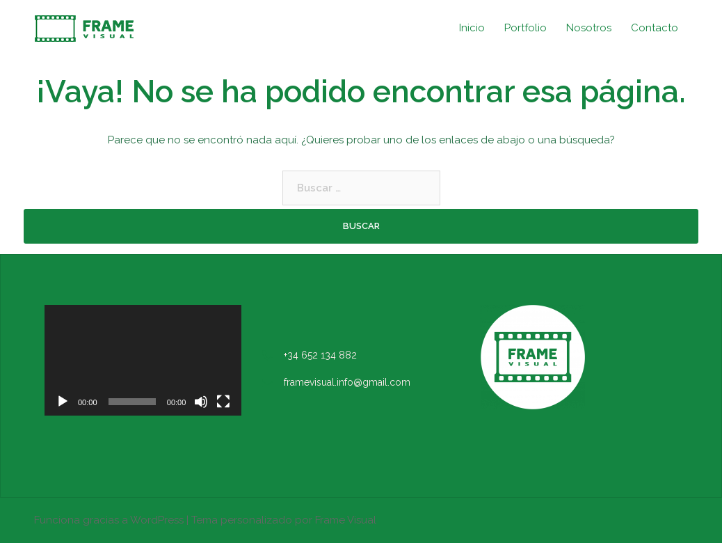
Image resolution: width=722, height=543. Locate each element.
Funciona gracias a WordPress (109, 520)
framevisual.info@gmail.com (347, 382)
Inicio (472, 28)
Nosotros (588, 28)
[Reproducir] (63, 402)
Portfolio (525, 28)
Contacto (654, 28)
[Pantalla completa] (223, 402)
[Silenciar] (201, 402)
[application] (143, 360)
